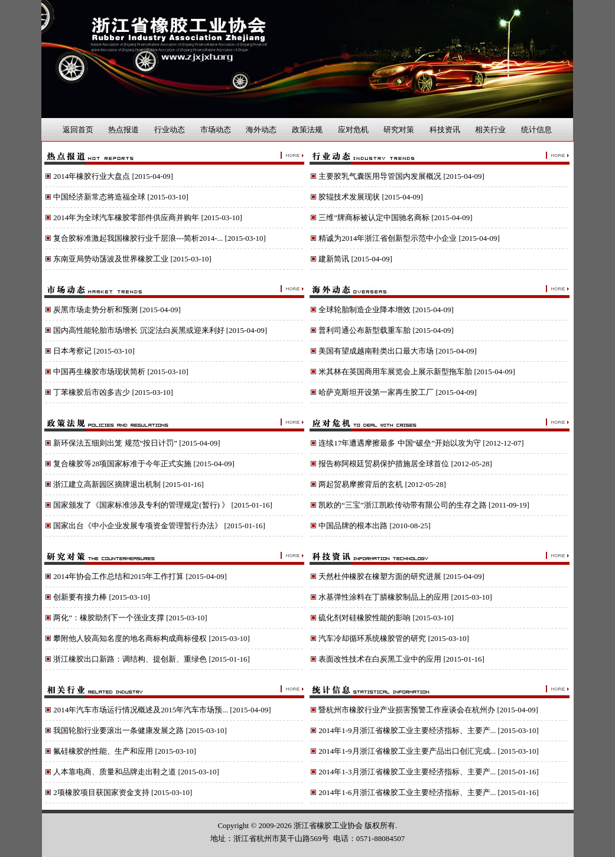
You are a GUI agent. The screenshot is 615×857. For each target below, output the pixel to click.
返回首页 (78, 129)
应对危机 (353, 129)
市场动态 (215, 129)
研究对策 (398, 129)
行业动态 (169, 129)
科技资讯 (444, 129)
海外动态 (261, 129)
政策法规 (307, 129)
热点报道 (123, 129)
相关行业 (490, 129)
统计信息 (536, 129)
